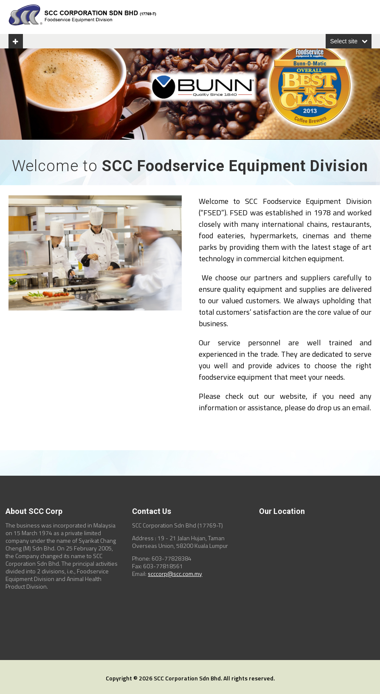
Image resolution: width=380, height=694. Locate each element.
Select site (343, 41)
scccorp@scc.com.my (175, 573)
